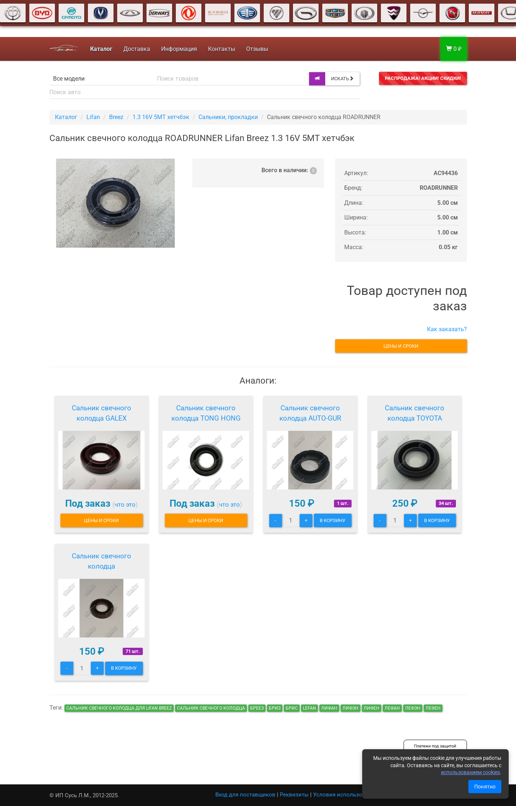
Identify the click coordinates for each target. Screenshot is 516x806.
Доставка (136, 48)
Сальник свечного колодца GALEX (101, 413)
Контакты (221, 48)
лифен (371, 708)
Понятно (484, 787)
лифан (329, 708)
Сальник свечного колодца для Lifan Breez (119, 708)
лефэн (412, 708)
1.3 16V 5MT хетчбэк (161, 117)
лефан (392, 708)
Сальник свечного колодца (101, 561)
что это (125, 504)
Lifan (93, 117)
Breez (116, 117)
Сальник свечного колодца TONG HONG (206, 413)
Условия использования (345, 794)
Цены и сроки (400, 346)
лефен (433, 708)
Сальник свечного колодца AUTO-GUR (310, 413)
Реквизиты (294, 794)
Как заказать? (447, 329)
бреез (257, 708)
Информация (179, 48)
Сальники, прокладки (228, 117)
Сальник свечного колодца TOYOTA (414, 413)
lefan (309, 708)
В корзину (333, 520)
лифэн (350, 708)
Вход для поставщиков (245, 794)
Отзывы (257, 48)
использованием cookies (470, 772)
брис (292, 708)
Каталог (66, 117)
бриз (275, 708)
